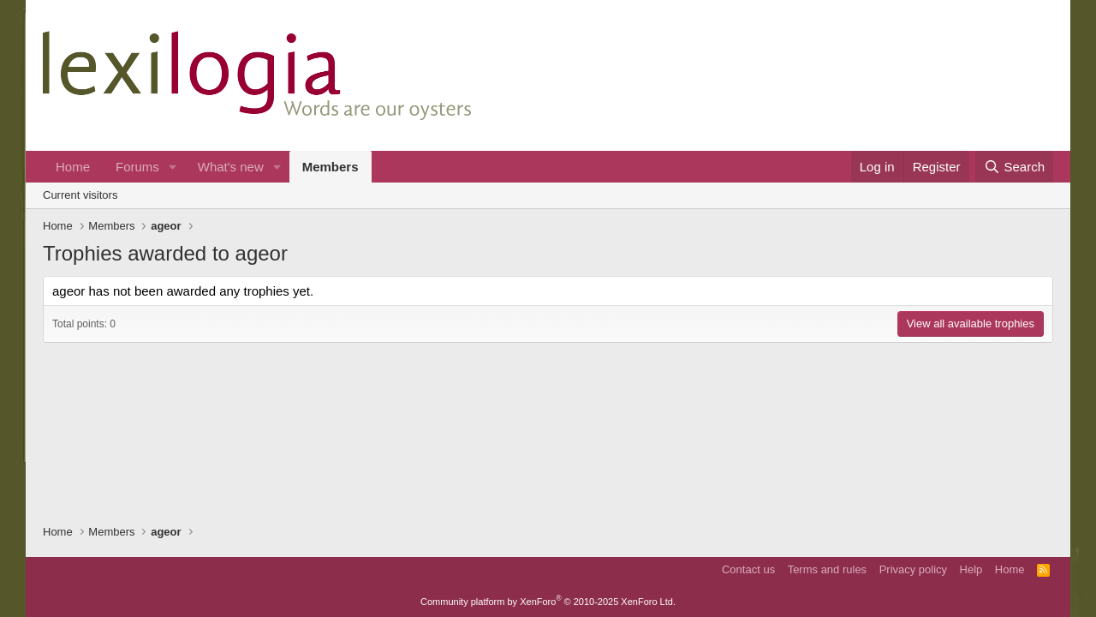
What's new (231, 166)
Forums (137, 166)
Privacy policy (913, 569)
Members (330, 166)
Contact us (748, 569)
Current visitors (80, 195)
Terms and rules (827, 569)
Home (73, 166)
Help (971, 569)
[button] (173, 167)
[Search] (1014, 167)
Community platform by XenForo (548, 601)
